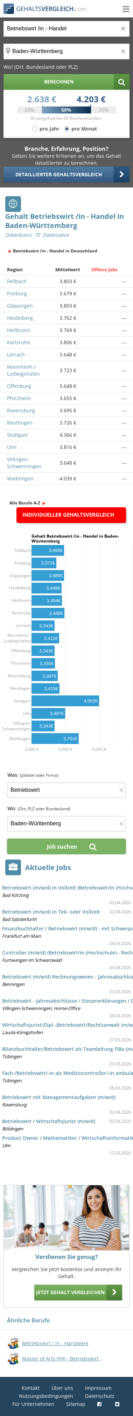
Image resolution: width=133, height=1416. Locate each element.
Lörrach (16, 354)
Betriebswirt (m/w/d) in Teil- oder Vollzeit (51, 911)
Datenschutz (99, 1396)
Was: (32, 775)
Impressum (98, 1388)
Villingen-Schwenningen (24, 463)
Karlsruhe (18, 342)
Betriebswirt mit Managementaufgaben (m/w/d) (58, 1097)
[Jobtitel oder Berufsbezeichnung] (67, 29)
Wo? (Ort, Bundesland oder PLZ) (41, 67)
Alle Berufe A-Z (24, 503)
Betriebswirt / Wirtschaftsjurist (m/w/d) (48, 1121)
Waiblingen (20, 478)
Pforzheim (19, 398)
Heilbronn (18, 330)
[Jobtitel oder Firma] (66, 790)
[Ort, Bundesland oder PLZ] (67, 51)
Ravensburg (21, 410)
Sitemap (75, 1404)
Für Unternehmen (33, 1404)
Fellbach (17, 281)
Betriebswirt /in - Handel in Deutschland (55, 251)
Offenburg (19, 386)
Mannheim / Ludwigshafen (23, 370)
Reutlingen (20, 422)
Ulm (11, 447)
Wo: (38, 808)
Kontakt (31, 1388)
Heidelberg (20, 318)
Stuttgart (17, 435)
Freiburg (17, 293)
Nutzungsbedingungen (46, 1396)
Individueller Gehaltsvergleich (68, 514)
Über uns (62, 1388)
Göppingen (20, 305)
